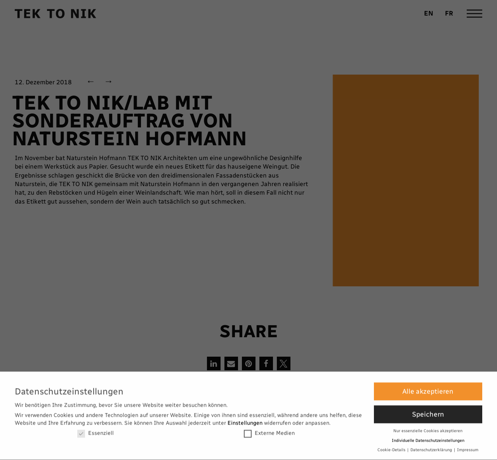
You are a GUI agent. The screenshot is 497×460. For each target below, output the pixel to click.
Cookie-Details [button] (392, 447)
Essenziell (95, 430)
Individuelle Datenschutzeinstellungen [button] (428, 438)
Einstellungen (245, 420)
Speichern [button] (428, 412)
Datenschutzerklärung (431, 447)
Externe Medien (269, 430)
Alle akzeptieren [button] (428, 389)
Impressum (467, 447)
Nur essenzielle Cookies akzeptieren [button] (427, 428)
